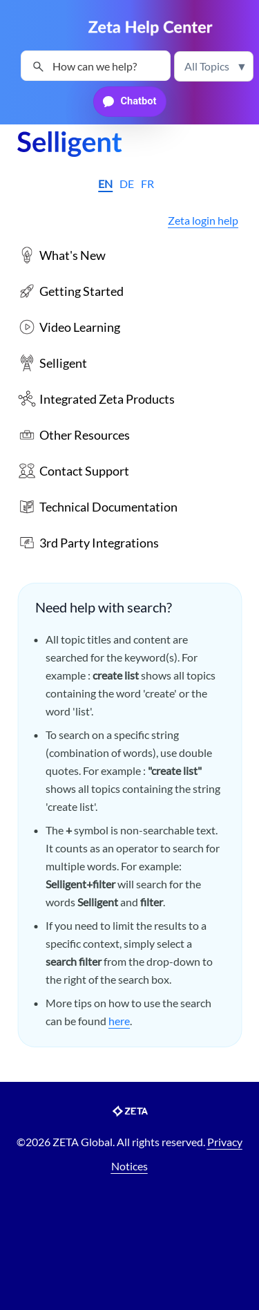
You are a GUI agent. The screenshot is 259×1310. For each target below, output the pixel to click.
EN (105, 183)
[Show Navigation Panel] (24, 28)
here (119, 1020)
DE (126, 183)
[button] (213, 66)
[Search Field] (96, 65)
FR (147, 183)
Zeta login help (203, 220)
